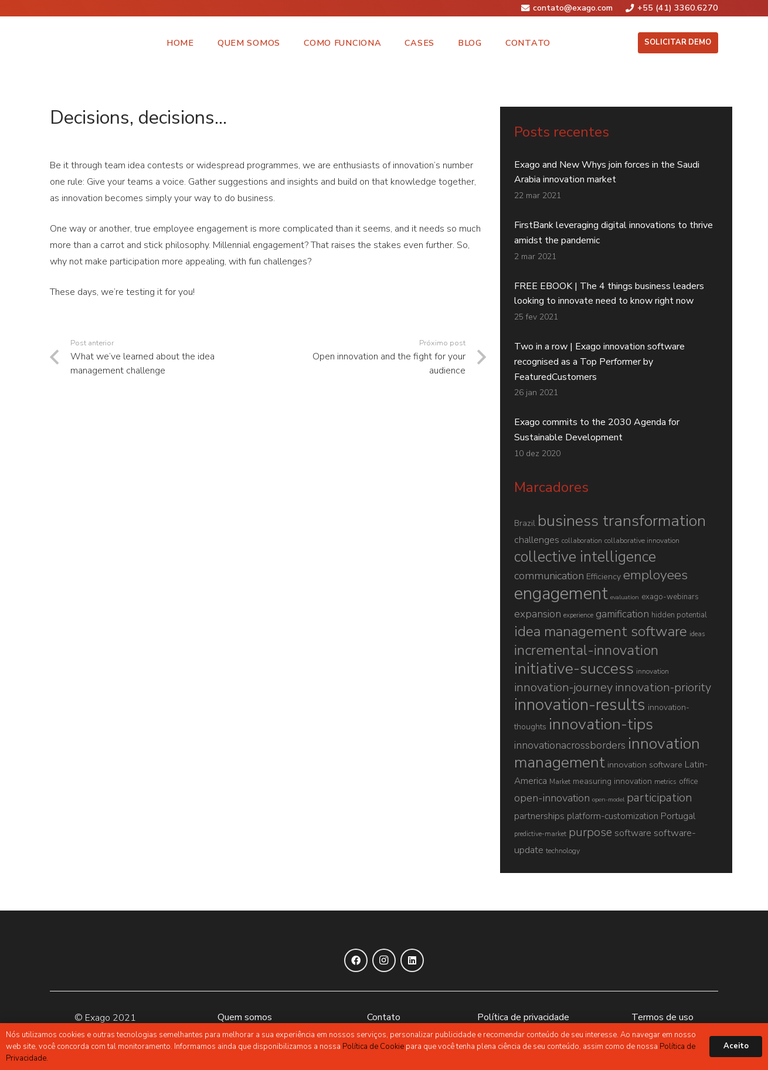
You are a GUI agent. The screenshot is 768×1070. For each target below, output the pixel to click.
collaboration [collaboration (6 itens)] (582, 540)
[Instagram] (384, 960)
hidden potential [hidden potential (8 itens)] (679, 615)
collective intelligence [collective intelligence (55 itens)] (585, 557)
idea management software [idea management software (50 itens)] (600, 631)
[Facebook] (356, 960)
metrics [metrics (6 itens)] (665, 781)
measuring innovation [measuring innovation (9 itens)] (612, 781)
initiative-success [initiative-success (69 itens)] (574, 668)
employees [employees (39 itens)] (655, 575)
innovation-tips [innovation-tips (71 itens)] (601, 724)
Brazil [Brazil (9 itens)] (524, 523)
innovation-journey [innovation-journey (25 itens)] (563, 687)
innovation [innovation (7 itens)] (652, 671)
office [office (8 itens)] (688, 781)
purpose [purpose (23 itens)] (590, 832)
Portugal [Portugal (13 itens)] (678, 816)
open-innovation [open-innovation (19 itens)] (552, 798)
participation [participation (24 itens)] (659, 798)
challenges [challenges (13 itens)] (536, 540)
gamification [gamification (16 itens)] (622, 614)
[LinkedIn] (412, 960)
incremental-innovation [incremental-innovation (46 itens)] (586, 650)
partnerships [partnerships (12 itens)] (539, 816)
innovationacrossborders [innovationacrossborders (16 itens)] (570, 745)
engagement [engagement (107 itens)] (561, 593)
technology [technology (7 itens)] (563, 850)
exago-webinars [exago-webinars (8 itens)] (670, 597)
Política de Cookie (373, 1046)
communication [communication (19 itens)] (549, 575)
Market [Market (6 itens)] (559, 781)
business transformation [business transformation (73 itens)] (622, 521)
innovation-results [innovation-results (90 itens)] (579, 704)
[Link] (67, 42)
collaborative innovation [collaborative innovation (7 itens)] (641, 540)
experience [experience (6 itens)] (578, 615)
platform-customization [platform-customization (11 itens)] (612, 816)
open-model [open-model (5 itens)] (608, 799)
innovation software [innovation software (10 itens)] (644, 764)
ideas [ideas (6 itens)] (697, 633)
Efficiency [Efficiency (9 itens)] (603, 576)
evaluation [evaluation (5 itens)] (624, 597)
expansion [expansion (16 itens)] (537, 614)
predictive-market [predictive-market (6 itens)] (540, 833)
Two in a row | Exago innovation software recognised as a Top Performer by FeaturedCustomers (599, 361)
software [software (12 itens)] (632, 833)
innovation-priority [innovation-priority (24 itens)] (663, 687)
